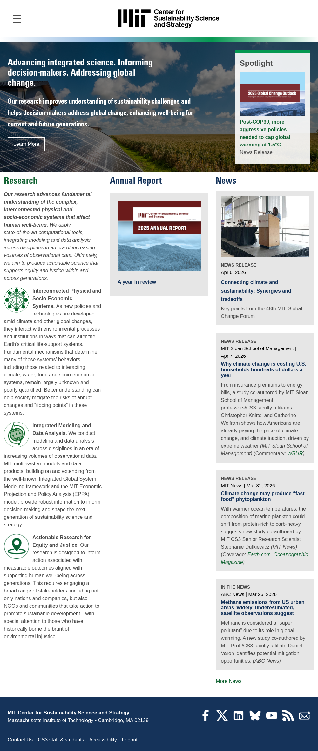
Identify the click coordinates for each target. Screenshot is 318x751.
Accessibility (103, 739)
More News (228, 681)
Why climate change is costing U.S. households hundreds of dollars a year (263, 369)
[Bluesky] (255, 719)
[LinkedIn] (238, 719)
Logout (130, 739)
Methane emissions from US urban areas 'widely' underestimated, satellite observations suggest (262, 607)
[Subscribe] (304, 719)
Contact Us (20, 739)
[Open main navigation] (17, 18)
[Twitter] (222, 719)
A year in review (137, 282)
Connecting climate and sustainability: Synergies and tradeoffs (256, 291)
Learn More (26, 144)
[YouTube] (271, 719)
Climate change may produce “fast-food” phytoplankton (263, 496)
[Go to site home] (168, 18)
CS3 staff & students (61, 739)
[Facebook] (205, 719)
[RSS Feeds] (288, 719)
